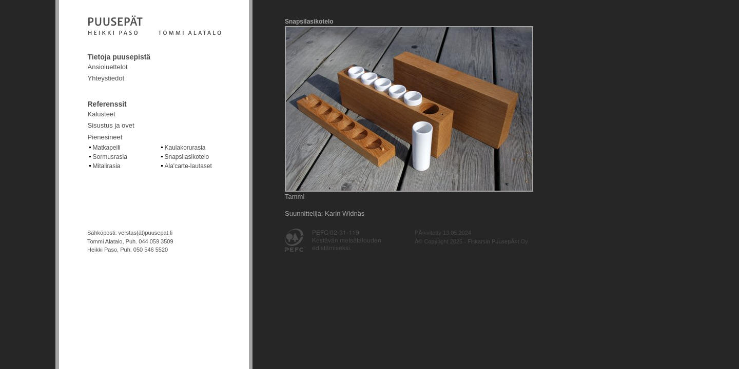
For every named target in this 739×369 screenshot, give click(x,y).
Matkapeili (107, 147)
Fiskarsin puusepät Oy (154, 26)
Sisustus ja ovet (111, 125)
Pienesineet (105, 137)
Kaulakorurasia (185, 147)
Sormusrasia (110, 156)
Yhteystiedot (106, 78)
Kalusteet (101, 114)
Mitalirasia (107, 166)
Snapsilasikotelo (187, 156)
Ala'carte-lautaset (188, 166)
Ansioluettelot (108, 67)
